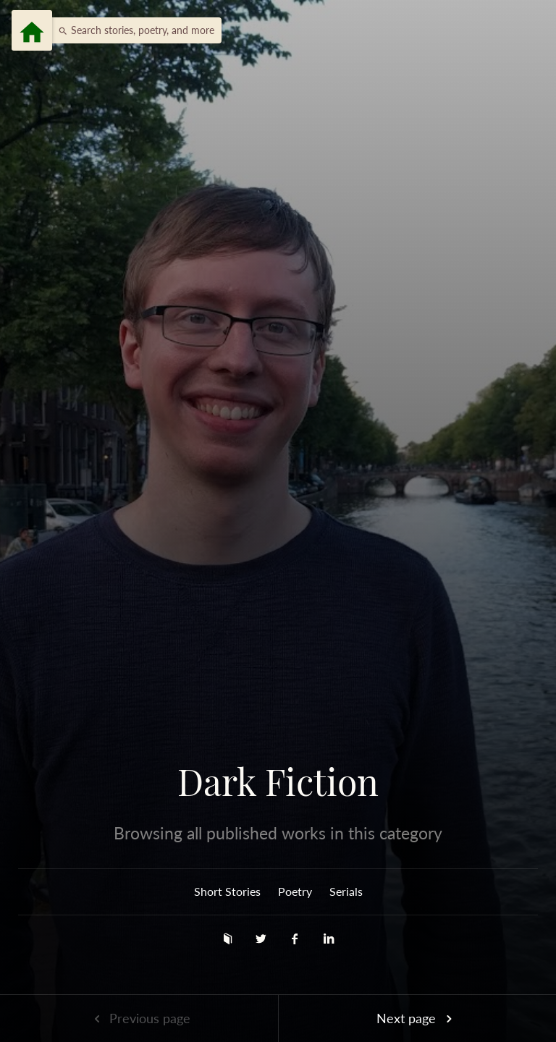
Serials (346, 891)
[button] (132, 30)
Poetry (295, 891)
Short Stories (227, 891)
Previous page (139, 1018)
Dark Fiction (278, 781)
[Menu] (32, 30)
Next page (417, 1018)
